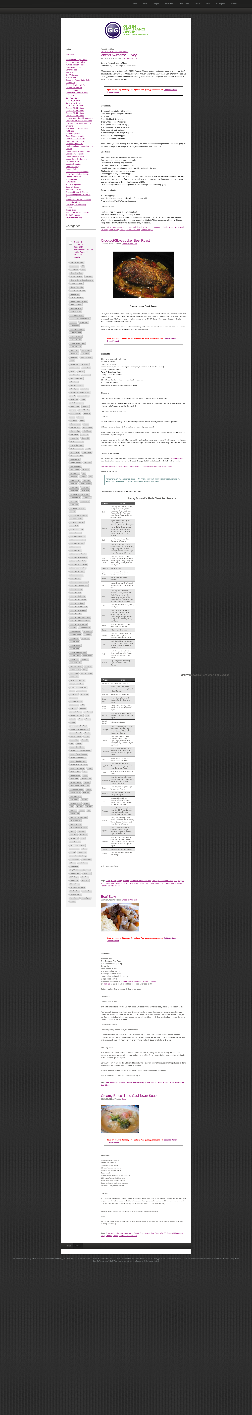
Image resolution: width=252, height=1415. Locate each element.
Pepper (90, 768)
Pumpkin (87, 782)
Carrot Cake (70, 83)
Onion (80, 719)
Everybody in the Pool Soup (77, 128)
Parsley (87, 736)
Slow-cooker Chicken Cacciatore (78, 200)
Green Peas (88, 634)
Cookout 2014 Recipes (75, 113)
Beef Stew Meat (75, 375)
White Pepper (74, 877)
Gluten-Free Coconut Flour (78, 568)
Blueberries (85, 389)
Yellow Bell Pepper (76, 894)
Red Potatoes (74, 799)
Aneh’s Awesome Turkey (75, 62)
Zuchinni (73, 901)
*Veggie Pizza (74, 350)
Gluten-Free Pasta (76, 592)
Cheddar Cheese (75, 424)
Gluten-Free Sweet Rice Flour (79, 606)
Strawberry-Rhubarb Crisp (76, 205)
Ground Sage (74, 659)
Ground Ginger (75, 648)
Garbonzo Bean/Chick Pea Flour (80, 494)
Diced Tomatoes (75, 459)
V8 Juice (73, 863)
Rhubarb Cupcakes (73, 184)
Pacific (145, 981)
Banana (73, 371)
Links (208, 4)
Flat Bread (70, 131)
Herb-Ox (107, 983)
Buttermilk (85, 406)
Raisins (89, 789)
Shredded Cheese (76, 820)
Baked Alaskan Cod (73, 67)
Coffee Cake (71, 95)
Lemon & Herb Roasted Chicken (78, 151)
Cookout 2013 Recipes (75, 116)
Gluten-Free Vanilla (76, 613)
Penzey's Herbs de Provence (79, 764)
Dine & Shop (184, 4)
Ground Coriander (76, 645)
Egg (84, 473)
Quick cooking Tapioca (77, 789)
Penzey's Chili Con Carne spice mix (80, 750)
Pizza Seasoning (75, 775)
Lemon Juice (74, 694)
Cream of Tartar (87, 452)
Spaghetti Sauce (72, 187)
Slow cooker (81, 831)
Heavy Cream (74, 266)
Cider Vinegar (74, 434)
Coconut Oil (85, 438)
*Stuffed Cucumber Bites (77, 329)
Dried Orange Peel (76, 466)
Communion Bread (73, 103)
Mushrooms (88, 712)
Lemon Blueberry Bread (75, 156)
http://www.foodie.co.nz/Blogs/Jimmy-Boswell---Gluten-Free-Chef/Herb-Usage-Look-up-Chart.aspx (136, 466)
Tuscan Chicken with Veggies (77, 212)
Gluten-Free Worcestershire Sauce (80, 620)
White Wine (85, 880)
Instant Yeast (74, 673)
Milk (83, 705)
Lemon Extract (82, 691)
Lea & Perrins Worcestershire (79, 687)
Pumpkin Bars (71, 179)
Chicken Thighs (87, 427)
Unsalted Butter (87, 859)
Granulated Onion (75, 631)
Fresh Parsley (74, 487)
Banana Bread (71, 70)
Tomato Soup (71, 210)
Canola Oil (87, 413)
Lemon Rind (84, 694)
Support (197, 4)
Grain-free (73, 627)
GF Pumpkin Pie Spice (77, 529)
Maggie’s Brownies (73, 164)
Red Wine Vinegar (76, 803)
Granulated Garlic (85, 627)
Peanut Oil (85, 740)
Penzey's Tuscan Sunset (77, 768)
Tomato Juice (74, 269)
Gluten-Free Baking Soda (78, 540)
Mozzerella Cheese (76, 712)
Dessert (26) (78, 247)
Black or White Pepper (77, 385)
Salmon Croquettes (73, 189)
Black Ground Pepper (77, 378)
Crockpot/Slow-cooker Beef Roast (79, 121)
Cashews (80, 417)
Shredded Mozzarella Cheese (79, 828)
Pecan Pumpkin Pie (73, 177)
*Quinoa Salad (75, 325)
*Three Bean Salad (76, 339)
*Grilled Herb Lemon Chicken (79, 301)
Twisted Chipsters (73, 215)
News (145, 4)
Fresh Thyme (74, 490)
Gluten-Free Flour (75, 578)
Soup (124, 1098)
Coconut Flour (74, 438)
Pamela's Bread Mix (76, 733)
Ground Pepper (87, 655)
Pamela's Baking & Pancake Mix (80, 729)
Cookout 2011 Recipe (77, 441)
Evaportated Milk (75, 480)
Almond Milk (74, 357)
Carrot (72, 417)
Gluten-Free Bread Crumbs (78, 554)
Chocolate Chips (75, 431)
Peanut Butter (74, 740)
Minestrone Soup (72, 167)
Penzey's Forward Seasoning (79, 754)
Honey (85, 670)
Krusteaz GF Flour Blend (77, 680)
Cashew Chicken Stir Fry (75, 85)
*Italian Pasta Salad (76, 304)
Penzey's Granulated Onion (78, 761)
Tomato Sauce (75, 856)
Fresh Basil (87, 480)
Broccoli (73, 396)
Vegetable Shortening (77, 870)
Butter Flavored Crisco (77, 403)
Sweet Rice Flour (75, 842)
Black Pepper (74, 389)
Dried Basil (87, 462)
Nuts (87, 715)
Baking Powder (75, 368)
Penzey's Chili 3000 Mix (77, 747)
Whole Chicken (75, 884)
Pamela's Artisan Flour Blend (79, 726)
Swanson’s (138, 981)
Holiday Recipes (75, 670)
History (233, 4)
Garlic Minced (84, 501)
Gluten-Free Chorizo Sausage (79, 564)
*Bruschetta (89, 276)
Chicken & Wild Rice (74, 88)
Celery (82, 420)
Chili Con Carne (72, 90)
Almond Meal (85, 354)
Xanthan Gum (87, 891)
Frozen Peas (85, 490)
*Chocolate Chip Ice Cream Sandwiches (82, 280)
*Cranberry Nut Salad (76, 283)
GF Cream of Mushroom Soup (79, 515)
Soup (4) (77, 257)
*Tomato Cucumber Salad (78, 343)
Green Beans (87, 631)
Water (83, 269)
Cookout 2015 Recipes (75, 111)
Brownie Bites (71, 77)
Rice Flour (79, 806)
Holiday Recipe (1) (81, 252)
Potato (85, 775)
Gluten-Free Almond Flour (78, 536)
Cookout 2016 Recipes (75, 108)
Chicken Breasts (75, 427)
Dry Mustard (85, 469)
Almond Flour (74, 354)
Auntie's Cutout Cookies (75, 65)
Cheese (86, 424)
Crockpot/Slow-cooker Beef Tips (78, 123)
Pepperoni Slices (75, 771)
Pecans (79, 743)
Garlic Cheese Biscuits (75, 136)
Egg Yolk (83, 476)
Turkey (84, 856)
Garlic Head (74, 501)
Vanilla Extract (83, 863)
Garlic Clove (87, 497)
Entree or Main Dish (129, 58)
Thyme (84, 849)
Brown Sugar (74, 399)
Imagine (152, 981)
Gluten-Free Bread (76, 550)
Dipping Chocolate (76, 462)
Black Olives (74, 382)
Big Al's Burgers (72, 75)
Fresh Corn (74, 483)
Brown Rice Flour (83, 396)
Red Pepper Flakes (76, 796)
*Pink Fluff (73, 322)
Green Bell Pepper (76, 634)
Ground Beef (85, 638)
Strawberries (74, 838)
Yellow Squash (86, 898)
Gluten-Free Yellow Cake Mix (79, 624)
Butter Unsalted (75, 406)
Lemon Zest (74, 698)
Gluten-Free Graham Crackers (79, 582)
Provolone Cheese (76, 782)
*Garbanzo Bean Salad (77, 262)
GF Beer (73, 512)
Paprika (87, 733)
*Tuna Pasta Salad (76, 346)
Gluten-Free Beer (75, 547)
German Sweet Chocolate (78, 508)
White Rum (85, 877)
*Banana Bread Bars (76, 276)
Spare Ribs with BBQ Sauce (77, 202)
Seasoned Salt (75, 813)
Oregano (73, 722)
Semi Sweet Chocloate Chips (79, 817)
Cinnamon (85, 434)
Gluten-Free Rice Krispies (78, 596)
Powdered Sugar (86, 778)
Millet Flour (74, 708)
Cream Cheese (75, 452)
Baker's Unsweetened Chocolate (80, 364)
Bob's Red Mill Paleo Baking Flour (80, 392)
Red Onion (86, 792)
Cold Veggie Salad (73, 100)
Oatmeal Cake (71, 169)
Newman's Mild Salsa (76, 715)
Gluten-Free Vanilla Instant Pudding (80, 617)
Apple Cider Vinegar (86, 357)
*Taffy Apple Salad (76, 332)
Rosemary (89, 806)
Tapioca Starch (75, 849)
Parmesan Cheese (76, 736)
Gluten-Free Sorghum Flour (78, 599)
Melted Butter (74, 705)
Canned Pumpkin (84, 410)
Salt (83, 266)
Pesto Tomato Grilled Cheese (77, 174)
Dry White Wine (75, 473)
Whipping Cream (75, 873)
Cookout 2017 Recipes (75, 105)
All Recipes (70, 55)
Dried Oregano (75, 469)
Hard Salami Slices (76, 662)
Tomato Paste (82, 852)
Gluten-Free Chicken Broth (78, 561)
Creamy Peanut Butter (77, 455)
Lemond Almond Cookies (75, 154)
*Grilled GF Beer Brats (77, 297)
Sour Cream (83, 835)
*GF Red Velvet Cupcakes (78, 290)
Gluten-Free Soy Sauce (77, 603)
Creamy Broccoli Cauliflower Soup (79, 118)
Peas (72, 743)
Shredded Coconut (76, 824)
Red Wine (84, 799)
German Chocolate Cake (75, 139)
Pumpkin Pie (71, 182)
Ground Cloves (75, 641)
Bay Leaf (81, 371)
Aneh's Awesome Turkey (119, 55)
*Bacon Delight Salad (76, 273)
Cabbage (73, 410)
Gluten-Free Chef (176, 458)
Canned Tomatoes (76, 413)
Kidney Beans (74, 677)
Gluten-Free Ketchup (76, 589)
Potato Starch (74, 778)
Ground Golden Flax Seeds (78, 652)
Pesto (85, 771)
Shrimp (73, 831)
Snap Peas (74, 835)
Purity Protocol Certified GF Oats (80, 785)
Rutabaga (73, 810)
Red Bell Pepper (75, 792)
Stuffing (69, 207)
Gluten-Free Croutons (77, 575)
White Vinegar (74, 880)
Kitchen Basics (127, 981)
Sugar (83, 838)
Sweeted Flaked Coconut (78, 845)
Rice (72, 806)
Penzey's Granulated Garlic (78, 757)
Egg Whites (74, 476)
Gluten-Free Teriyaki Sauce (78, 610)
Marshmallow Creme (76, 701)
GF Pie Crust (74, 526)
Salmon (82, 810)
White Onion (87, 873)
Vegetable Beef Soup (74, 217)
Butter (83, 399)
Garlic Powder (74, 504)
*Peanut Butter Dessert (77, 315)
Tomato (73, 852)
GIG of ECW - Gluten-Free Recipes (114, 52)
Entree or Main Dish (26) (83, 250)
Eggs (90, 476)
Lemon (72, 691)
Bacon (72, 361)
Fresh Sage (85, 487)
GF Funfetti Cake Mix (76, 519)
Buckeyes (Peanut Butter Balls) (78, 80)
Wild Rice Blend (75, 891)
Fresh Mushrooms (85, 483)
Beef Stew (70, 72)
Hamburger (85, 659)
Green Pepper (74, 638)
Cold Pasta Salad (72, 98)
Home (135, 4)
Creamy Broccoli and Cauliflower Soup (129, 1095)
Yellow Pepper (75, 898)
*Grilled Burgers (75, 294)
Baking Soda (86, 368)
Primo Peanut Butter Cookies (77, 172)
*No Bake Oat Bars (76, 311)
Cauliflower (74, 420)
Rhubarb (86, 803)
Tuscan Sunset (75, 859)
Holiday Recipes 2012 (74, 144)
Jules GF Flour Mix (86, 673)
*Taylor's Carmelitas (76, 336)
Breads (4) (78, 242)
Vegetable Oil (74, 866)
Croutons (69, 126)
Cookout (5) (78, 244)
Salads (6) (78, 255)
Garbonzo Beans (75, 497)
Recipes (156, 4)
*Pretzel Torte (83, 322)
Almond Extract (86, 350)
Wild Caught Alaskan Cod (78, 887)
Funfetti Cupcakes (73, 134)
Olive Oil (73, 719)
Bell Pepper (86, 375)
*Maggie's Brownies (76, 308)
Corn (88, 448)
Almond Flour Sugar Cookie (76, 60)
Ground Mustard (75, 655)
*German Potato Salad (77, 287)
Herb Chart (88, 666)
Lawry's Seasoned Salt (77, 684)
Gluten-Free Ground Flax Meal (79, 585)
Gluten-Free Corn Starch (77, 571)
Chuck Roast (87, 431)
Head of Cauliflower (76, 666)
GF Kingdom (220, 4)
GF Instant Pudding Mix (77, 522)
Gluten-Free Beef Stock (77, 543)
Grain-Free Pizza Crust (75, 141)
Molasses (83, 708)
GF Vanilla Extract (76, 533)
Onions (88, 719)
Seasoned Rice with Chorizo (77, 192)
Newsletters (169, 4)
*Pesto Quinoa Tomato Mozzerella (80, 318)
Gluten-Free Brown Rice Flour (79, 557)
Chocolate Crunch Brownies (77, 93)
